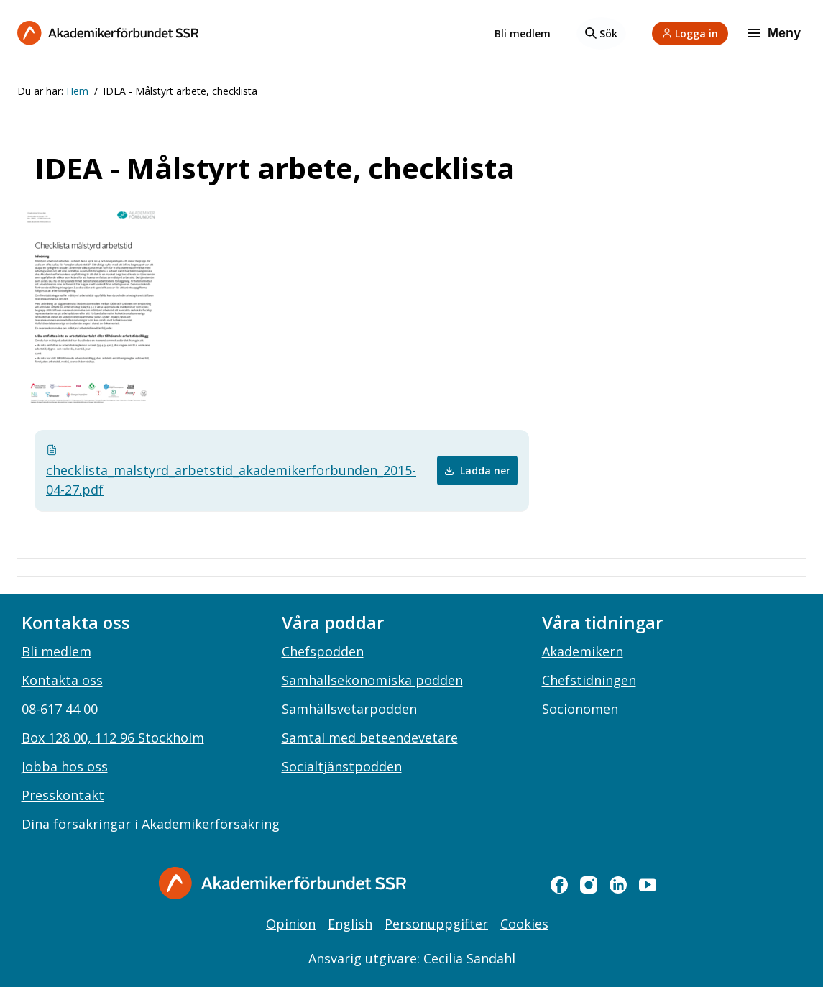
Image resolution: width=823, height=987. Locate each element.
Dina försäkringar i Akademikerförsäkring (151, 823)
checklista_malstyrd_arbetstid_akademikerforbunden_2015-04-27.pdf (187, 471)
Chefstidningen (589, 680)
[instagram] (588, 885)
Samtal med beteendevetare (370, 737)
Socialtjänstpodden (342, 766)
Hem (77, 91)
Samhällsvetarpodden (349, 708)
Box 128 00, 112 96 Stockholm (113, 737)
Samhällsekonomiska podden (372, 680)
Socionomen (580, 708)
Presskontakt (63, 795)
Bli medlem (523, 33)
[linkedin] (618, 885)
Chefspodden (323, 651)
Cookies (524, 923)
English (350, 923)
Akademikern (582, 651)
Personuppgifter (436, 923)
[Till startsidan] (107, 33)
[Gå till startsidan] (282, 883)
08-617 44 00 (60, 708)
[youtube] (647, 885)
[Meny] (775, 33)
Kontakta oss (62, 680)
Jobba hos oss (65, 766)
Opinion (291, 923)
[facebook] (559, 885)
